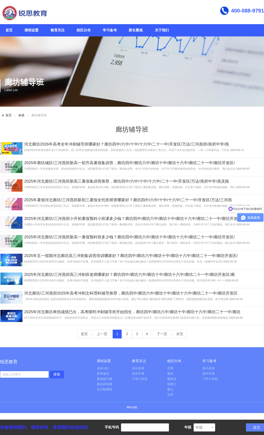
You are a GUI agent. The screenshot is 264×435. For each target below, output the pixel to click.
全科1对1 (103, 368)
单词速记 (103, 373)
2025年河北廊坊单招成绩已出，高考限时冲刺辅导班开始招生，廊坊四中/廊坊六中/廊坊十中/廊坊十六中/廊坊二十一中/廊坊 (132, 312)
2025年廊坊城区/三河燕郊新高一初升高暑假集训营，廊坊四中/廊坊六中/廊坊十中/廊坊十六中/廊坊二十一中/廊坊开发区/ (129, 163)
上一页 (102, 334)
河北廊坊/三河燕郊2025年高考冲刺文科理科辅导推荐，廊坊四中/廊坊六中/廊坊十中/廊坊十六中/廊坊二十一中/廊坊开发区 (131, 293)
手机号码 (112, 427)
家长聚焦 (136, 30)
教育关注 (58, 30)
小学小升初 (139, 379)
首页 (9, 30)
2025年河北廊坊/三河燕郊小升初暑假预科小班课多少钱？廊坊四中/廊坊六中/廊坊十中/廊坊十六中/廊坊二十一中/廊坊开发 (131, 218)
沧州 (170, 394)
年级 (187, 427)
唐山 (170, 389)
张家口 (171, 384)
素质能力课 (104, 379)
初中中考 (138, 373)
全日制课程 (104, 389)
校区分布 (84, 30)
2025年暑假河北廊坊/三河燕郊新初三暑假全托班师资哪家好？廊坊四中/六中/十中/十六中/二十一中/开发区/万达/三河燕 (128, 200)
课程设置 (31, 30)
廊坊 (170, 373)
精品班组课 (104, 384)
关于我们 (162, 30)
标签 (21, 115)
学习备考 (110, 30)
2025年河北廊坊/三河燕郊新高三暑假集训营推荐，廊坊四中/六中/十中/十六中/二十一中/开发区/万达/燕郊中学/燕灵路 (126, 181)
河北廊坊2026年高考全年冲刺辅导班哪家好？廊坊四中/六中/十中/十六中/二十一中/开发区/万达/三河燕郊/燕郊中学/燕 (126, 144)
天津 (170, 368)
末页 (179, 334)
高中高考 (138, 368)
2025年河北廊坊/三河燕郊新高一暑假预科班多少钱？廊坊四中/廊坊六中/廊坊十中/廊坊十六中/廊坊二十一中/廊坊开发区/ (129, 237)
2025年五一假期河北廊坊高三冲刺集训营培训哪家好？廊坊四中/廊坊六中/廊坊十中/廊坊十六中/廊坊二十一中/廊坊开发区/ (131, 255)
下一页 (162, 334)
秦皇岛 (171, 379)
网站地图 (132, 407)
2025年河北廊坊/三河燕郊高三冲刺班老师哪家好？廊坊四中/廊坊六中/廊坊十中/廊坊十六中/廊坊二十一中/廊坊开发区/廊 (129, 274)
